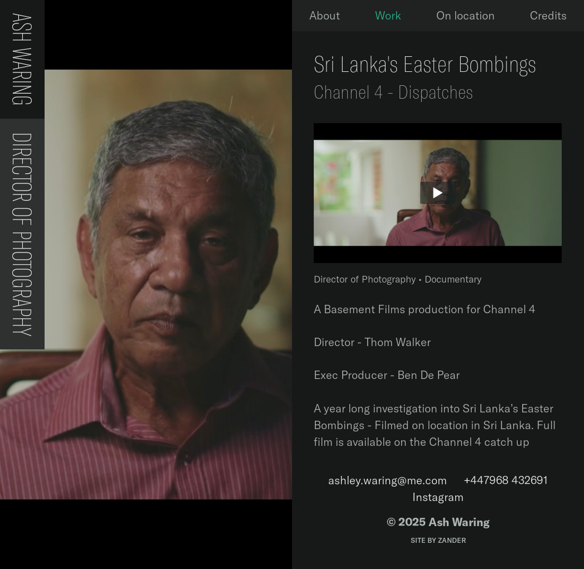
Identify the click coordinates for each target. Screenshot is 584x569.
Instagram (438, 497)
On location (465, 15)
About (324, 15)
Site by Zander (438, 540)
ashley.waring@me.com (387, 480)
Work (388, 15)
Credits (548, 15)
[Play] (438, 193)
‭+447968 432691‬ (506, 480)
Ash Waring (22, 59)
